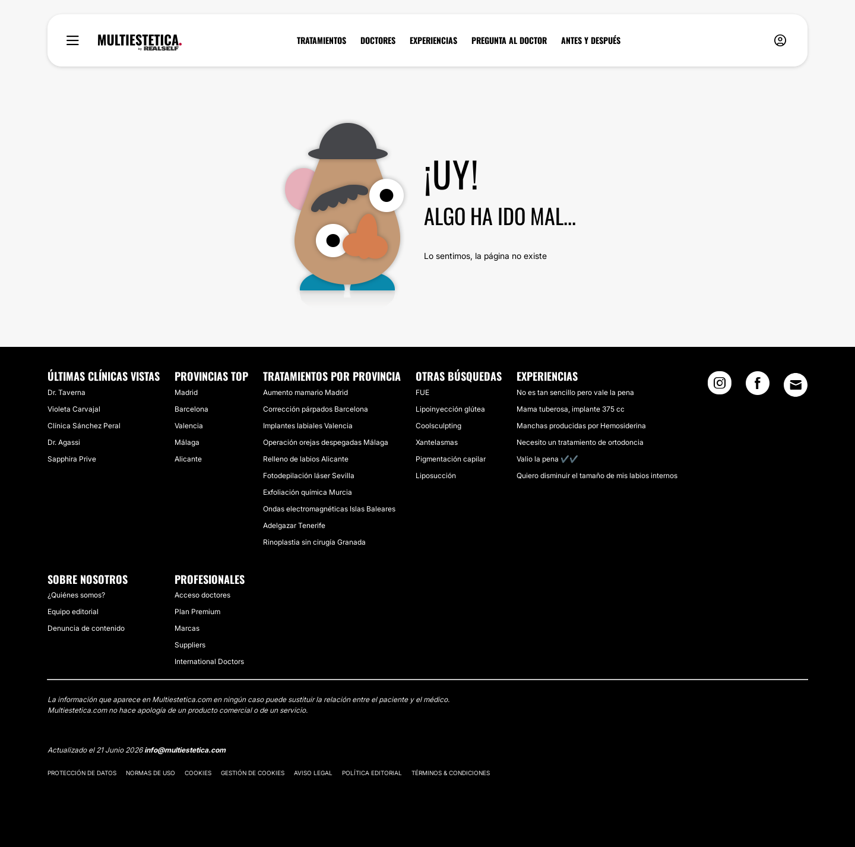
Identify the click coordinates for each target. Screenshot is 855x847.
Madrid (186, 392)
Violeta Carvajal (74, 408)
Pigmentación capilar (451, 458)
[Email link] (796, 385)
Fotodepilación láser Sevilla (308, 475)
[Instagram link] (720, 386)
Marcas (187, 628)
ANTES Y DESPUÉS (590, 40)
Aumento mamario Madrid (305, 392)
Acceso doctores (202, 594)
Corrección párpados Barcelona (315, 408)
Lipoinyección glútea (450, 408)
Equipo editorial (73, 611)
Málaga (187, 442)
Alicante (188, 458)
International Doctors (209, 661)
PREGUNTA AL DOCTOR (509, 40)
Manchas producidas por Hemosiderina (581, 425)
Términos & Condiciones (450, 772)
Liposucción (436, 475)
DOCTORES (377, 40)
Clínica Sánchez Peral (84, 425)
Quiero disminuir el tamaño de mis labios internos (597, 475)
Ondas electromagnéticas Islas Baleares (329, 508)
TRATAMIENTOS (321, 40)
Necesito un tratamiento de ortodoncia (580, 442)
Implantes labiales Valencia (308, 425)
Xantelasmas (437, 442)
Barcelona (191, 408)
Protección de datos (82, 772)
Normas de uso (150, 772)
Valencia (189, 425)
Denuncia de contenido (86, 628)
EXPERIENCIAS (433, 40)
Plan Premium (197, 611)
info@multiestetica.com (185, 749)
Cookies (198, 772)
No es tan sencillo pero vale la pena (575, 392)
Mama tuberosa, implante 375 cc (571, 408)
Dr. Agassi (64, 442)
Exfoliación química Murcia (307, 492)
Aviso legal (313, 772)
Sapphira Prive (72, 458)
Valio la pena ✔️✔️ (547, 458)
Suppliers (190, 644)
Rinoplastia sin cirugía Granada (314, 542)
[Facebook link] (758, 386)
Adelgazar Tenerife (294, 525)
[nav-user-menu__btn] (780, 41)
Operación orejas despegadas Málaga (325, 442)
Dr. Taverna (67, 392)
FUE (422, 392)
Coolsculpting (438, 425)
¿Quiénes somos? (76, 594)
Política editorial (372, 772)
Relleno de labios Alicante (306, 458)
